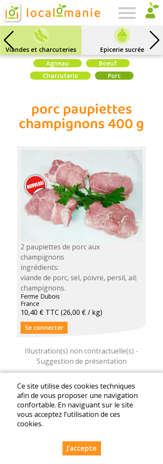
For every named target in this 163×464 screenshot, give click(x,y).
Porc (114, 76)
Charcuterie (60, 76)
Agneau (57, 63)
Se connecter (44, 327)
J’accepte (82, 449)
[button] (154, 40)
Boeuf (108, 63)
